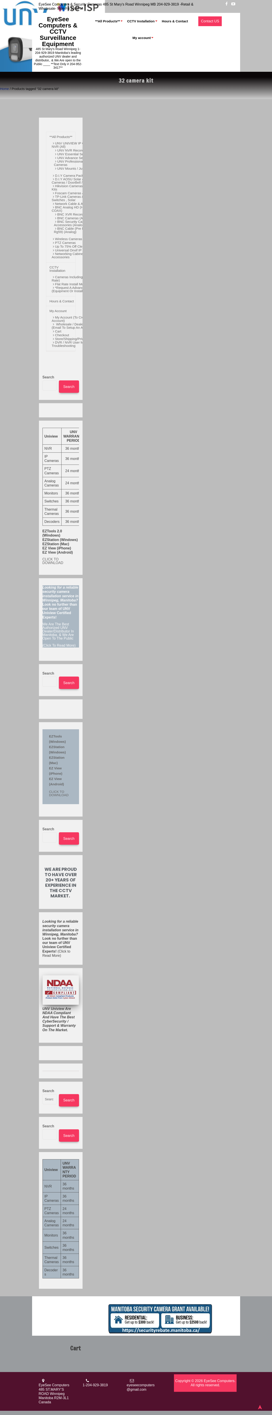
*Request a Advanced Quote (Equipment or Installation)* (74, 289)
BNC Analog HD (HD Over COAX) (73, 208)
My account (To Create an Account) (72, 318)
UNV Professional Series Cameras (74, 162)
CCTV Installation (140, 21)
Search (48, 550)
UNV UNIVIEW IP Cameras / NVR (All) (74, 144)
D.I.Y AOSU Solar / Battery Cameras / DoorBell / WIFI (73, 180)
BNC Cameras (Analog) (74, 217)
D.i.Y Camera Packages (73, 175)
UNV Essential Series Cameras (80, 153)
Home (4, 89)
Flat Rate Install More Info (74, 283)
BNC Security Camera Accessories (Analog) (72, 223)
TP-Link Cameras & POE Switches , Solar (72, 197)
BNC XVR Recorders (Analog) (79, 214)
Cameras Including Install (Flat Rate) (76, 278)
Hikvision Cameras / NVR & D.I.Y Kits (78, 187)
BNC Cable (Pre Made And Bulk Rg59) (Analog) (79, 229)
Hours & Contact (175, 21)
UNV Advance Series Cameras (80, 157)
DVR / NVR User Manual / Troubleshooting (72, 343)
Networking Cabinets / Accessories (70, 255)
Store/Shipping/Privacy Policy (76, 338)
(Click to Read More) (60, 1111)
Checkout (62, 334)
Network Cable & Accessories (77, 203)
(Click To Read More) (60, 789)
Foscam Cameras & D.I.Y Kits (77, 192)
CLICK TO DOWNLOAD (52, 734)
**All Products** (107, 21)
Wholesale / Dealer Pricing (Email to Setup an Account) (73, 325)
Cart (58, 330)
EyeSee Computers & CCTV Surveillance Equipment (58, 31)
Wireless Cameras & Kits (73, 238)
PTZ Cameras (65, 242)
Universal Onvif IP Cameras (75, 249)
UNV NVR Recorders (73, 150)
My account (142, 38)
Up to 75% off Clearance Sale (77, 246)
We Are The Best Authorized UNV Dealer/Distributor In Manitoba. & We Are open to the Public (58, 804)
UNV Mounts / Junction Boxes (79, 168)
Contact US (210, 21)
